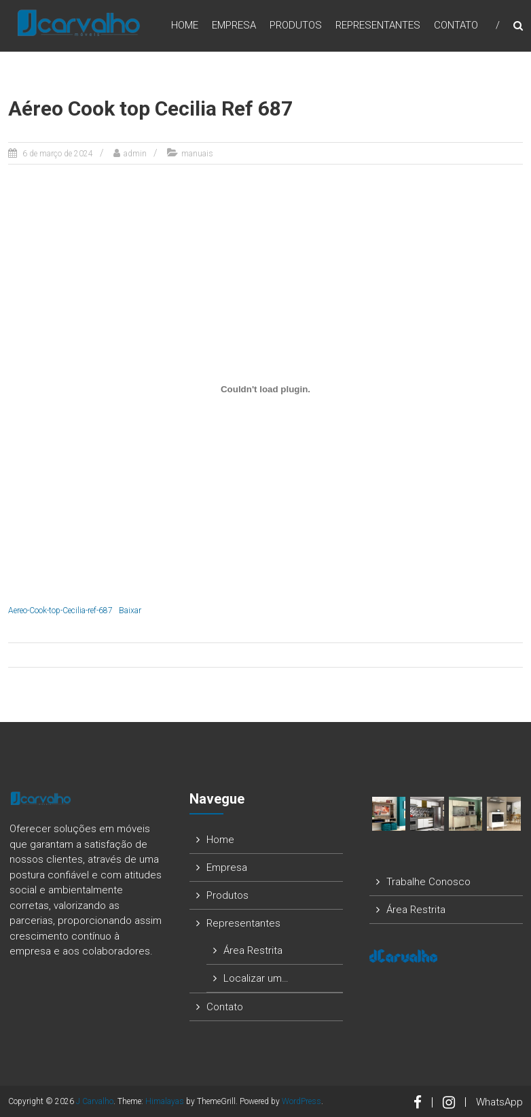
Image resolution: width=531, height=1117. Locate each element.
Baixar (130, 610)
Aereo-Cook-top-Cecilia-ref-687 (60, 610)
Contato (456, 26)
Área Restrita (252, 950)
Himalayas (164, 1101)
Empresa (234, 26)
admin (135, 153)
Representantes (377, 26)
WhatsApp (499, 1102)
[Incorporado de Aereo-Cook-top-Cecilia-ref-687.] (266, 389)
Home (184, 26)
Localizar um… (256, 978)
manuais (197, 153)
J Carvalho (94, 1101)
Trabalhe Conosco (428, 882)
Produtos (296, 26)
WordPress (301, 1101)
